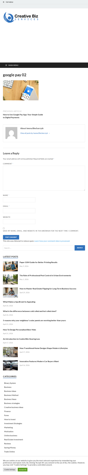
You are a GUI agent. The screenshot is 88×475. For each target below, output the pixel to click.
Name (6, 195)
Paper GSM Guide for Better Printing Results (38, 262)
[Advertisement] (44, 44)
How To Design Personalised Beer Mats (19, 329)
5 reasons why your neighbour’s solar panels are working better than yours (34, 320)
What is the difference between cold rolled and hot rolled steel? (30, 311)
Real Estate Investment (13, 439)
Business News (10, 399)
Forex (6, 415)
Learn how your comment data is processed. (52, 241)
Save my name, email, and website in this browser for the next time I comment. (41, 231)
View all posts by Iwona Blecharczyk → (35, 133)
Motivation (8, 431)
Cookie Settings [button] (9, 469)
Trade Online (9, 451)
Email (6, 206)
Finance (7, 411)
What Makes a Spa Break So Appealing (19, 302)
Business (7, 387)
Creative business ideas (13, 407)
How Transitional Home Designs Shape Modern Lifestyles (44, 348)
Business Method (11, 395)
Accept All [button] (22, 469)
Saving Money (10, 447)
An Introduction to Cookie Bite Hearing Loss (21, 339)
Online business (10, 435)
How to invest (10, 419)
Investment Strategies (13, 423)
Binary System (10, 383)
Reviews (7, 443)
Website (6, 217)
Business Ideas (10, 391)
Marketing (8, 427)
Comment (8, 164)
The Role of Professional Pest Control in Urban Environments (45, 275)
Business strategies (12, 403)
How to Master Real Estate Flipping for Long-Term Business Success (48, 288)
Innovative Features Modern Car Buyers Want (39, 361)
